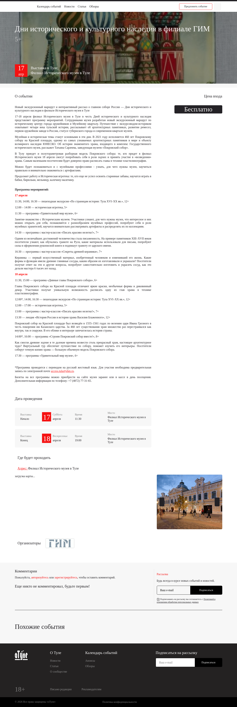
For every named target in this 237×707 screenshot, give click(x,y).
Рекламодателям (91, 689)
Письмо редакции (60, 689)
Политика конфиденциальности (119, 702)
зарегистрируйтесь (66, 577)
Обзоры (94, 6)
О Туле (55, 653)
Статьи (82, 6)
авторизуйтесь (40, 577)
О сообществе (58, 671)
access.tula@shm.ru (62, 371)
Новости (69, 6)
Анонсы (90, 660)
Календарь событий (49, 6)
